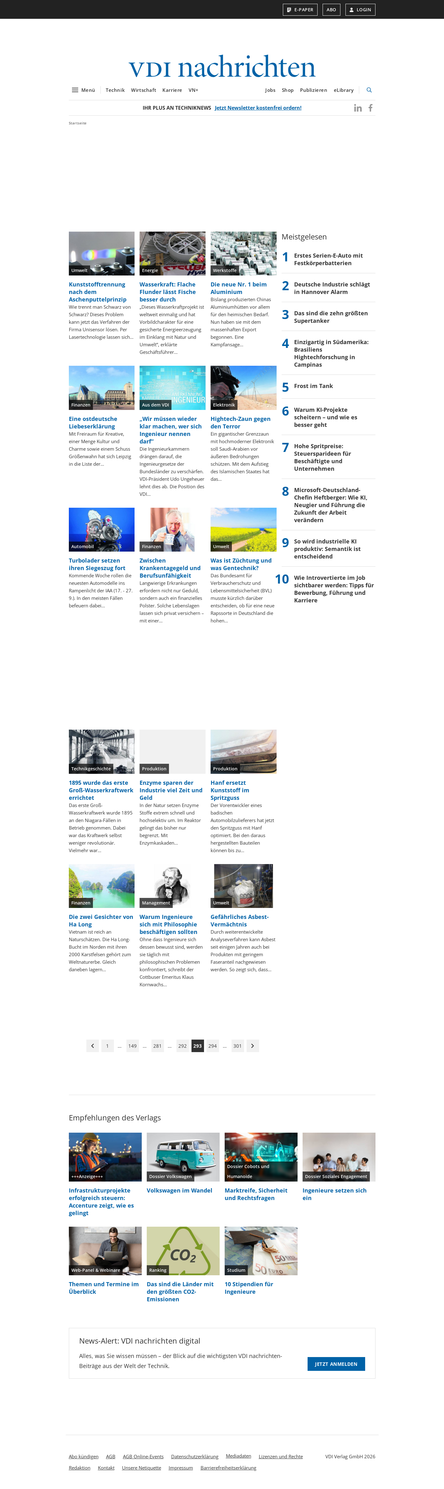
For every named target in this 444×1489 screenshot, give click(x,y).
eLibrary (344, 90)
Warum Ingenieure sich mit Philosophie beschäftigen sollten (168, 924)
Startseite (78, 123)
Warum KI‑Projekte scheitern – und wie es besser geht (325, 417)
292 (182, 1046)
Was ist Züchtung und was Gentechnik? (241, 564)
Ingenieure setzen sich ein (335, 1194)
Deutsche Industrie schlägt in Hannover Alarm (332, 288)
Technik (115, 90)
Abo (331, 10)
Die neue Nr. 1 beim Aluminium (239, 288)
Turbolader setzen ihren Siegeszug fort (97, 564)
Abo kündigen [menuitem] (84, 1456)
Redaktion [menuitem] (79, 1468)
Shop (288, 90)
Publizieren (314, 90)
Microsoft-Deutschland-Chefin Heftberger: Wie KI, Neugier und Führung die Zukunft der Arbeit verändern (330, 505)
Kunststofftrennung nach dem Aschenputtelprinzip (97, 291)
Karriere (172, 90)
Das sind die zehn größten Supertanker (331, 316)
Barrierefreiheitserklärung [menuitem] (228, 1468)
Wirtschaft (143, 90)
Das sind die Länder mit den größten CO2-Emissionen (180, 1291)
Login (360, 10)
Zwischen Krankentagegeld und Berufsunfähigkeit (170, 568)
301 (237, 1046)
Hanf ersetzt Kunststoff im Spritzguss (230, 790)
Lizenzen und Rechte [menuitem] (281, 1456)
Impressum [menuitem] (181, 1468)
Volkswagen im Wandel (179, 1190)
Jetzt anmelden (336, 1364)
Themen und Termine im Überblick (104, 1287)
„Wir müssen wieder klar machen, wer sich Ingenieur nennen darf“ (171, 430)
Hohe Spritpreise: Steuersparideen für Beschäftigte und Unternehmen (322, 457)
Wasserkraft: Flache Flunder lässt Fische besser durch (168, 291)
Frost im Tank (313, 386)
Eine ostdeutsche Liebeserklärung (93, 422)
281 (157, 1046)
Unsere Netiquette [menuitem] (141, 1468)
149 (132, 1046)
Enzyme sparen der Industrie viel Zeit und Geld (171, 790)
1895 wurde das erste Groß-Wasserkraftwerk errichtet (101, 790)
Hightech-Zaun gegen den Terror (241, 422)
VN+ (194, 90)
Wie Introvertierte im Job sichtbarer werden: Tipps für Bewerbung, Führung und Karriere (334, 589)
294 (212, 1046)
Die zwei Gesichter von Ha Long (101, 920)
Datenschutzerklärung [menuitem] (194, 1456)
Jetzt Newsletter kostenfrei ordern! (258, 107)
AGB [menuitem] (110, 1456)
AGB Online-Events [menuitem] (143, 1456)
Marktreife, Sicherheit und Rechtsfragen (256, 1194)
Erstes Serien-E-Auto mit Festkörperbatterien (328, 259)
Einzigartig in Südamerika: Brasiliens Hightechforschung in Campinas (331, 353)
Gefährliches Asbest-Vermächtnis (240, 920)
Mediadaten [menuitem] (238, 1456)
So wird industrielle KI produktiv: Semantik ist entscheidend (327, 548)
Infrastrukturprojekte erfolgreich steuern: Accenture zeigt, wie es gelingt (101, 1202)
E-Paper (300, 10)
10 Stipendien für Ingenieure (249, 1287)
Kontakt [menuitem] (106, 1468)
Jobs (270, 90)
